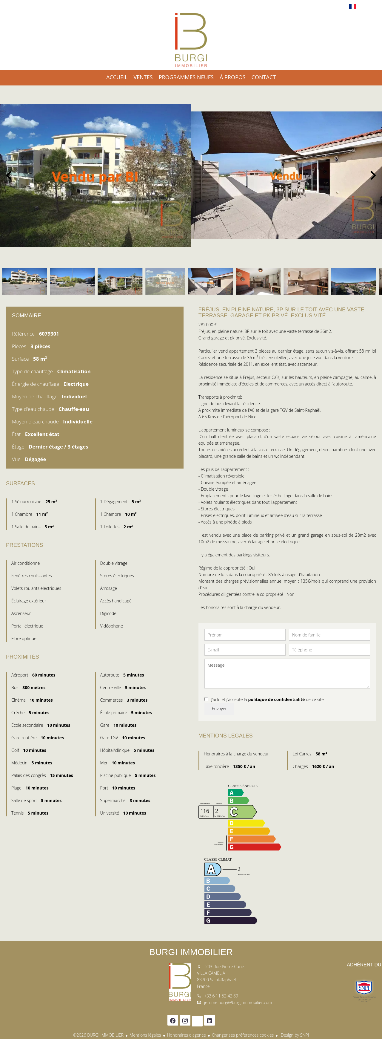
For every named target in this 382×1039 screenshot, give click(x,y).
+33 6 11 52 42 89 (221, 996)
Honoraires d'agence (186, 1035)
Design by (294, 1035)
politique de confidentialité (276, 699)
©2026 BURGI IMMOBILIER (98, 1035)
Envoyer (219, 708)
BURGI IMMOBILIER (191, 952)
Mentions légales (145, 1035)
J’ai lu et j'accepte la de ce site (267, 699)
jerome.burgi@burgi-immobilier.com (238, 1002)
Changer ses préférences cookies (243, 1035)
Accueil (191, 40)
